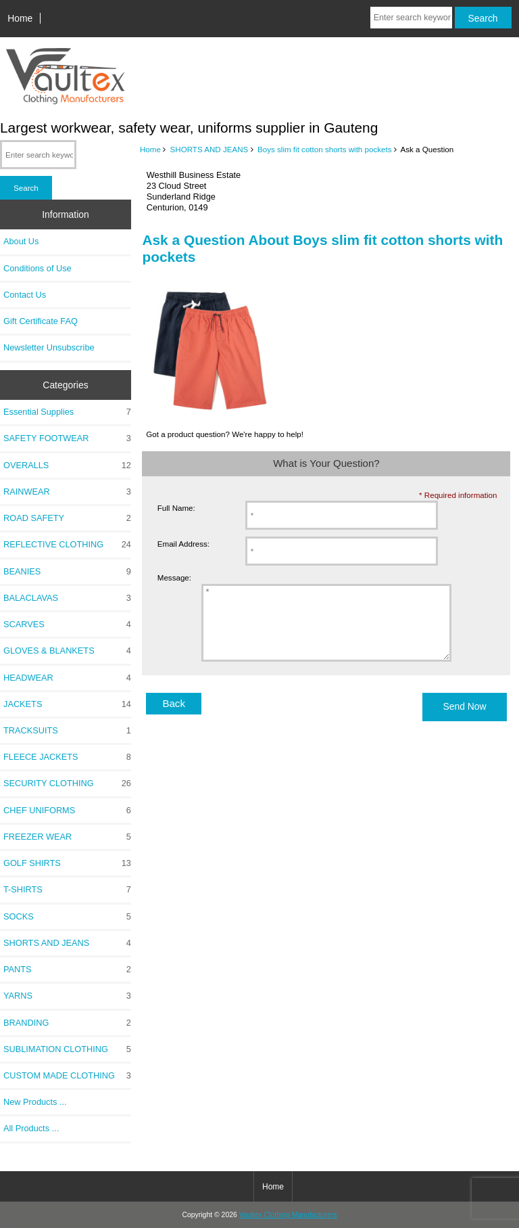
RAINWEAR (67, 491)
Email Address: (183, 543)
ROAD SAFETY (67, 518)
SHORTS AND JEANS (209, 149)
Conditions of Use (37, 268)
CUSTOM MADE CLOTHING (67, 1075)
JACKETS (67, 704)
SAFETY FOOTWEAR (67, 438)
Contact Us (24, 295)
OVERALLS (67, 465)
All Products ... (31, 1128)
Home (19, 18)
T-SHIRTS (67, 889)
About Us (21, 241)
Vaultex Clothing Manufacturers (288, 1215)
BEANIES (67, 571)
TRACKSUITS (67, 730)
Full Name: (176, 507)
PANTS (67, 969)
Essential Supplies (67, 412)
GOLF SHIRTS (67, 863)
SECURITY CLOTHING (67, 783)
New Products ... (35, 1102)
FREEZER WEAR (67, 837)
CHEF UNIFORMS (67, 810)
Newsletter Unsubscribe (49, 347)
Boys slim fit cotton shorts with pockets (324, 149)
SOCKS (67, 916)
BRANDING (67, 1023)
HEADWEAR (67, 678)
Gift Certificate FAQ (40, 321)
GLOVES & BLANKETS (67, 650)
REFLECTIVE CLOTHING (67, 544)
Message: (174, 578)
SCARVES (67, 624)
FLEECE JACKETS (67, 757)
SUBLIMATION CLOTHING (67, 1049)
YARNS (67, 996)
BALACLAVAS (67, 598)
